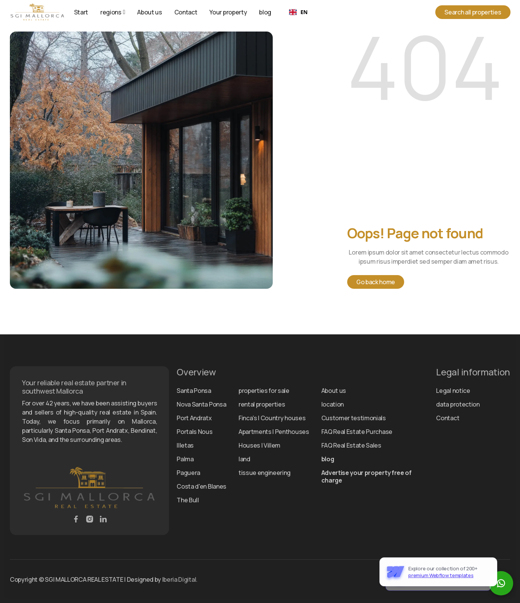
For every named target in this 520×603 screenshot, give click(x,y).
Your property (228, 12)
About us (149, 12)
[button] (112, 12)
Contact (186, 12)
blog (265, 12)
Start (81, 12)
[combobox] (298, 12)
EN (298, 12)
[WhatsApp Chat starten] (501, 583)
